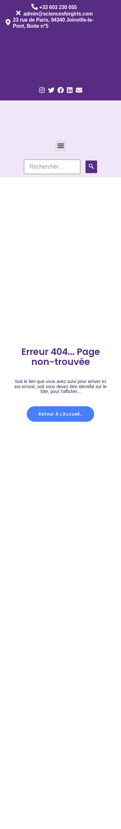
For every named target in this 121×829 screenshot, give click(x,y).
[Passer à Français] (25, 56)
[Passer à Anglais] (64, 56)
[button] (60, 145)
